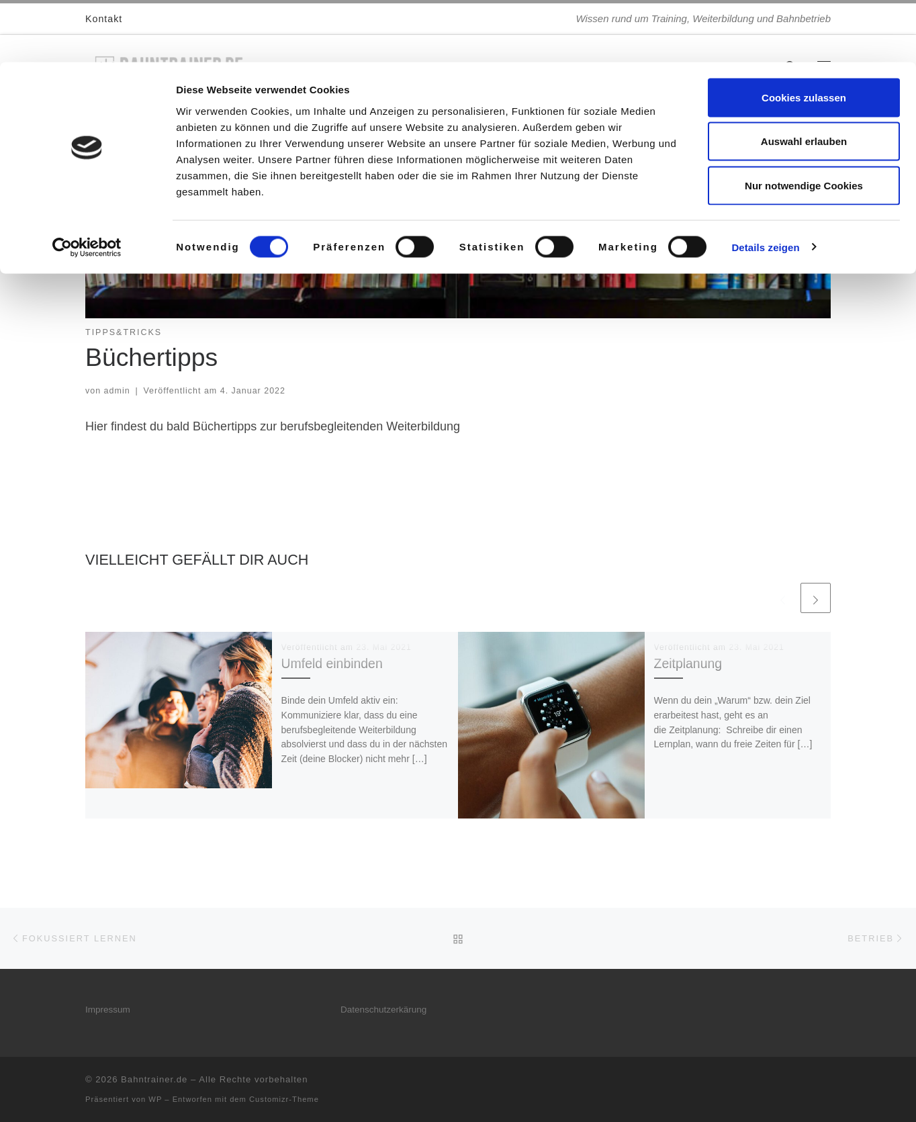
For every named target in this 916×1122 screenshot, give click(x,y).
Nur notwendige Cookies (804, 123)
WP (155, 1099)
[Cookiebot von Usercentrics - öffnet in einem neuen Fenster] (87, 185)
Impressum (107, 1009)
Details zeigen (765, 185)
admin (117, 390)
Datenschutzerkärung (383, 1009)
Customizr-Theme (284, 1099)
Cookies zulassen (804, 35)
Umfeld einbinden (332, 663)
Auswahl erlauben (804, 79)
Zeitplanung (688, 663)
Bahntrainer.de (154, 1079)
